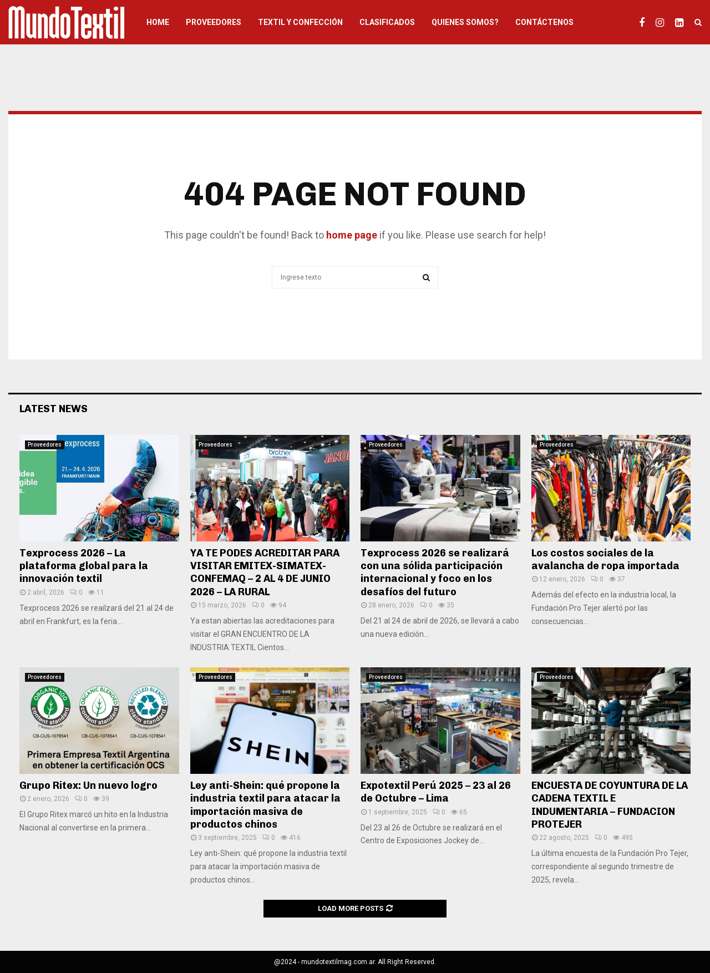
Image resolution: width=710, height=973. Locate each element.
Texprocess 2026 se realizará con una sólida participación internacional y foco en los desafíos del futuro (435, 572)
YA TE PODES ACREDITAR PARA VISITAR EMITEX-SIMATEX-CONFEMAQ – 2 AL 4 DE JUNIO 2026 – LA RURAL (264, 572)
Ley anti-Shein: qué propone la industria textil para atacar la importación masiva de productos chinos (265, 804)
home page (351, 235)
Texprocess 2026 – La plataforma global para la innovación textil (83, 566)
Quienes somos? (465, 22)
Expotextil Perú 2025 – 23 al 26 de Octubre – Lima (436, 791)
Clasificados (387, 22)
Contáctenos (544, 22)
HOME (157, 22)
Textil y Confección (300, 22)
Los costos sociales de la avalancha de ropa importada (605, 559)
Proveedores (213, 22)
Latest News (53, 409)
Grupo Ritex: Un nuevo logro (88, 785)
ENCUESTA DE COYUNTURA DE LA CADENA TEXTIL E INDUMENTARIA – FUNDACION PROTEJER (609, 804)
